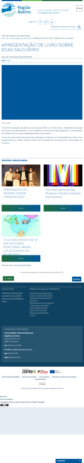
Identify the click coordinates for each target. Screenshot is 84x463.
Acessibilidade (40, 379)
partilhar (76, 279)
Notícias (26, 38)
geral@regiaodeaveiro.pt (21, 349)
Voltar (9, 278)
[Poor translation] (6, 405)
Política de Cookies (29, 377)
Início (4, 38)
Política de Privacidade (10, 377)
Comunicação (14, 38)
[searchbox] (66, 26)
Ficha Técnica (44, 377)
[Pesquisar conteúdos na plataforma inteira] (80, 27)
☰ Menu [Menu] (79, 8)
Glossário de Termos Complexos (64, 377)
